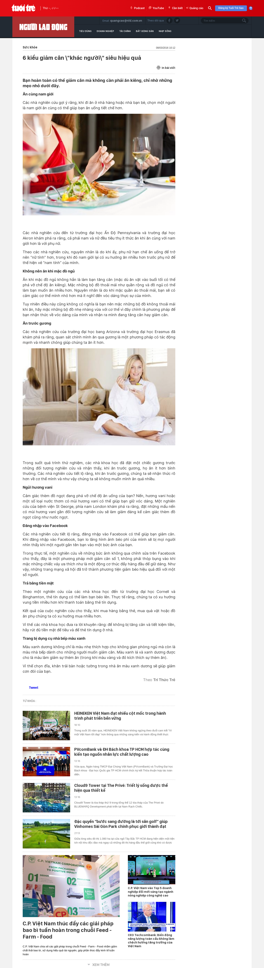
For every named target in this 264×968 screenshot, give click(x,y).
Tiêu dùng (85, 31)
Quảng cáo (194, 8)
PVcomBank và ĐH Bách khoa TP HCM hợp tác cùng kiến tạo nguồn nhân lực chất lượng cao (121, 752)
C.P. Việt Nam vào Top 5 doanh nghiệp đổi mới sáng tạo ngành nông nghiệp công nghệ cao (150, 891)
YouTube (156, 8)
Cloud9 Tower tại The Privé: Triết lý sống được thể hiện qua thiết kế (121, 788)
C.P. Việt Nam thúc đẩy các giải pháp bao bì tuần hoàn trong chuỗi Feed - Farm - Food (68, 930)
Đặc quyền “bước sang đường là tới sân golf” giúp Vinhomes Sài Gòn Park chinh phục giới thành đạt (121, 824)
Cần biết (175, 8)
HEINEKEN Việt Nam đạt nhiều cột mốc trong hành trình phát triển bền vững (120, 716)
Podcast (137, 8)
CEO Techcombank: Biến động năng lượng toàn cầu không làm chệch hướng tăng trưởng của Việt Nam (151, 940)
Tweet (33, 688)
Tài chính (125, 31)
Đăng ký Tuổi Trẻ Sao (231, 8)
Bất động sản (145, 31)
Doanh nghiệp (105, 31)
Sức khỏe (30, 47)
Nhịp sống (165, 31)
